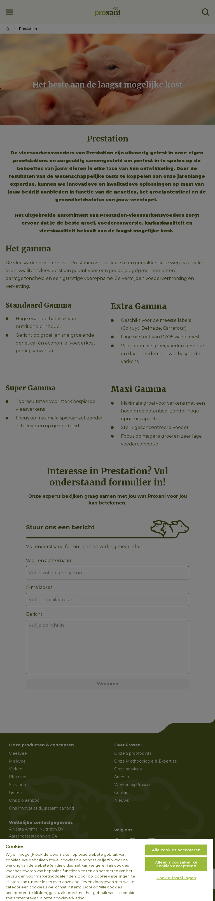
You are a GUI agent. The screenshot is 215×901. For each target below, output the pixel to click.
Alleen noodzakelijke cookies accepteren (176, 864)
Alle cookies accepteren (176, 850)
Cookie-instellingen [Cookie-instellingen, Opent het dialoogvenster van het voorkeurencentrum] (176, 878)
